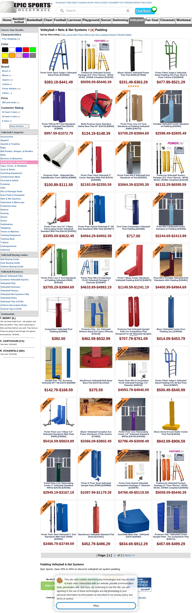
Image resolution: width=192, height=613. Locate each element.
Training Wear (8, 239)
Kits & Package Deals (11, 191)
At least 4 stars (11, 116)
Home (7, 20)
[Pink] (19, 55)
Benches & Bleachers (11, 158)
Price (4, 98)
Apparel (5, 140)
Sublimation (7, 224)
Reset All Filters (17, 126)
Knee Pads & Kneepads (13, 195)
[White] (12, 49)
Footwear (5, 184)
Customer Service (86, 2)
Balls (3, 155)
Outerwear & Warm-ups (12, 202)
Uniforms (5, 250)
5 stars (7, 121)
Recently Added (124, 35)
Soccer (106, 20)
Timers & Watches (10, 231)
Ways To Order (101, 2)
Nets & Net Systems (11, 199)
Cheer (48, 20)
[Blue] (19, 49)
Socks (4, 220)
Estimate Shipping (132, 2)
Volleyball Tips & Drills (12, 301)
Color (4, 44)
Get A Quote (146, 2)
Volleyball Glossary (10, 287)
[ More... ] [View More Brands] (7, 93)
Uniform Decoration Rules (14, 305)
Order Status (72, 2)
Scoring (5, 213)
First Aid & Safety (9, 180)
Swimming (120, 20)
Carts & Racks (8, 169)
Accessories (7, 136)
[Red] (26, 49)
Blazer (6, 75)
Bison (6, 71)
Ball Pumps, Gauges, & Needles (17, 151)
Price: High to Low (86, 35)
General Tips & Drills (11, 309)
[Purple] (26, 55)
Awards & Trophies (10, 144)
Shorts (4, 217)
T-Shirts (5, 242)
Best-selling (54, 35)
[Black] (5, 49)
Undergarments (9, 246)
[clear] (128, 11)
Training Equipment (11, 235)
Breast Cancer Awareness (14, 162)
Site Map (142, 597)
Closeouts (167, 20)
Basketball (34, 20)
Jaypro (7, 80)
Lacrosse (74, 20)
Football (60, 20)
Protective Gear (9, 206)
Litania (7, 84)
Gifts (3, 188)
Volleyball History (9, 290)
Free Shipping (11, 39)
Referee (4, 209)
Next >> (130, 555)
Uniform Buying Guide (12, 266)
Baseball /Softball (19, 20)
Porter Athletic (11, 88)
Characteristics (11, 34)
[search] (62, 11)
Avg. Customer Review (106, 35)
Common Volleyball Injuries (15, 279)
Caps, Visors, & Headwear (14, 166)
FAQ (122, 2)
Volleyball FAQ (8, 283)
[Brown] (5, 61)
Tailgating (6, 228)
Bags (3, 147)
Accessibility (113, 2)
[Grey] (33, 55)
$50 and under (10, 102)
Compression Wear (10, 177)
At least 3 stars (11, 112)
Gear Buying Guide (10, 263)
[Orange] (12, 55)
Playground (91, 20)
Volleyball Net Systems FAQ (15, 294)
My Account (60, 2)
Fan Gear (152, 20)
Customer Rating (12, 107)
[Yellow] (5, 55)
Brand (5, 66)
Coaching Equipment (11, 173)
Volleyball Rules (9, 298)
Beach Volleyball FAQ (11, 276)
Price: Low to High (69, 35)
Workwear (183, 20)
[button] (146, 14)
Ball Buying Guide (10, 259)
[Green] (33, 49)
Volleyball (137, 20)
